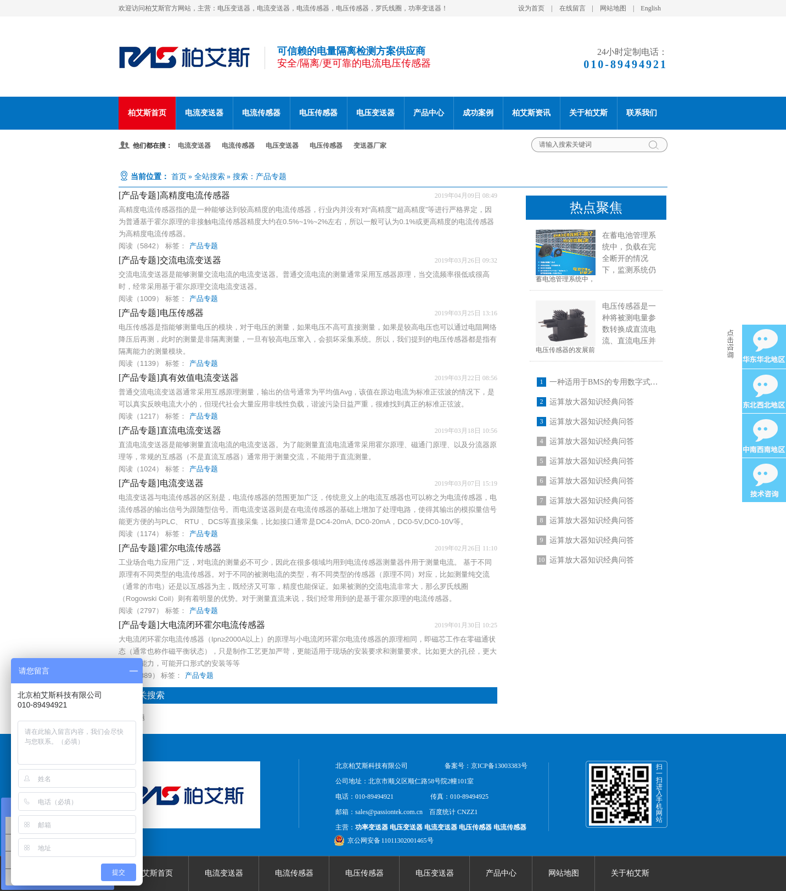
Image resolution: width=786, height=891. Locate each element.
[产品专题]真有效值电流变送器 (179, 377)
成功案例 (478, 113)
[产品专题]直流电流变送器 (170, 430)
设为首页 (531, 8)
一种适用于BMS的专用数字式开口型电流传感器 (630, 382)
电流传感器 (261, 113)
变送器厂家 (369, 145)
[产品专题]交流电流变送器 (170, 260)
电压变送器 (375, 113)
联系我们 (641, 113)
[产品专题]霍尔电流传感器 (170, 548)
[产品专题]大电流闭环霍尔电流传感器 (192, 625)
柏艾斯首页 (147, 113)
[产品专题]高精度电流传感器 (174, 195)
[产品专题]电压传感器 (161, 313)
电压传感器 (318, 113)
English (651, 8)
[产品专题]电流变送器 (161, 483)
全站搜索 (209, 176)
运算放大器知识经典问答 (591, 402)
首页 (179, 176)
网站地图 (613, 8)
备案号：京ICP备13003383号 (486, 766)
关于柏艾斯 (588, 113)
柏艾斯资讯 (531, 113)
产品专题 (203, 246)
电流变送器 (204, 113)
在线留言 (572, 8)
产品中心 (428, 113)
